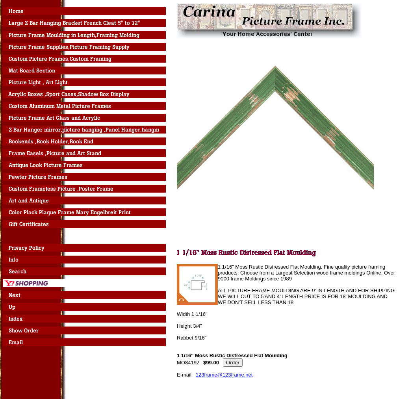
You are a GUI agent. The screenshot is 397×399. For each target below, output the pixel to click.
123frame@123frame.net (224, 375)
